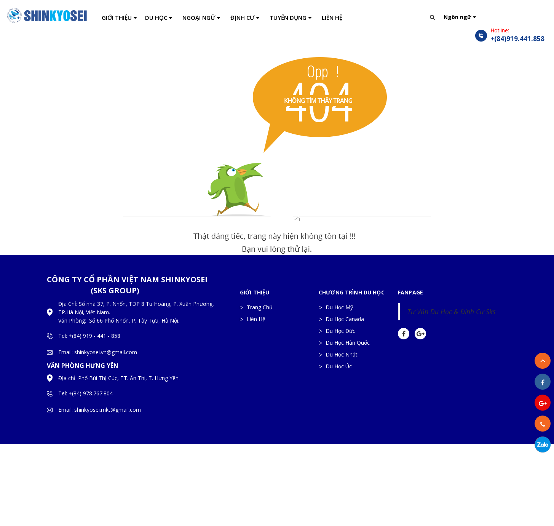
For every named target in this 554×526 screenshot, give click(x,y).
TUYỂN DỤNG (288, 17)
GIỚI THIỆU (117, 17)
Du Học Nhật (342, 354)
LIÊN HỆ (332, 17)
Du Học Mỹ (339, 307)
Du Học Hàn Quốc (348, 342)
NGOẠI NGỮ (198, 17)
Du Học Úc (339, 366)
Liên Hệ (256, 319)
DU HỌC (156, 17)
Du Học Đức (340, 330)
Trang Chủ (260, 307)
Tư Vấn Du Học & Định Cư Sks (451, 311)
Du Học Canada (345, 319)
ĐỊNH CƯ (242, 17)
